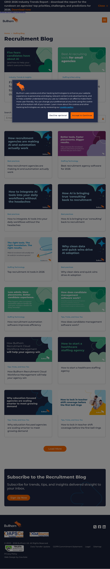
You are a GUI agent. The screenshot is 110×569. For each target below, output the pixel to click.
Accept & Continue (82, 115)
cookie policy (66, 107)
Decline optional (58, 115)
